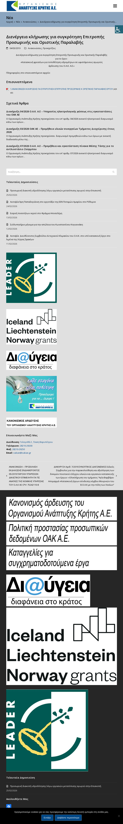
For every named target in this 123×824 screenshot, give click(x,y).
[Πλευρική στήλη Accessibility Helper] (119, 29)
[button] (115, 5)
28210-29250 (18, 449)
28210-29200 (26, 445)
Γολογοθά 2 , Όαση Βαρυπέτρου (36, 441)
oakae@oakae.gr (22, 452)
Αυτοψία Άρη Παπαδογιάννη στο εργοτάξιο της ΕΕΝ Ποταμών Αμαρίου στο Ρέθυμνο (53, 201)
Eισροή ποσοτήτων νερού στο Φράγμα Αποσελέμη (36, 213)
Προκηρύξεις (49, 48)
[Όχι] (118, 816)
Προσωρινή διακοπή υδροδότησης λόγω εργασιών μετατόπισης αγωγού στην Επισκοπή (55, 190)
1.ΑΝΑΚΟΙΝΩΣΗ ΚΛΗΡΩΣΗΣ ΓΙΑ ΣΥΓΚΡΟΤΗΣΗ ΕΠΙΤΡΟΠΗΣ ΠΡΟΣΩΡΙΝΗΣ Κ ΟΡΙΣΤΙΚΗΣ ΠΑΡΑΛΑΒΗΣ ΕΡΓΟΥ (61, 88)
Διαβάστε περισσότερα (68, 817)
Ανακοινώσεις (35, 48)
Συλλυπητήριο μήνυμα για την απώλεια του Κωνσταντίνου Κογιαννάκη (46, 224)
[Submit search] (113, 171)
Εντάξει (47, 817)
